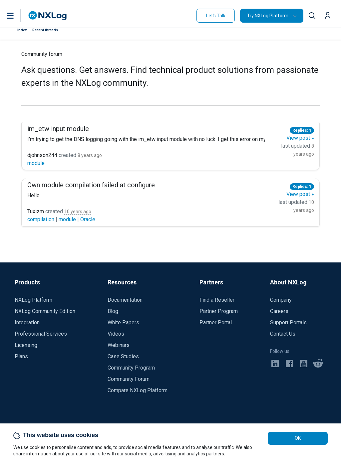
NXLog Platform (33, 300)
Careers (279, 311)
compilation (41, 219)
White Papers (123, 322)
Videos (116, 334)
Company (281, 300)
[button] (17, 15)
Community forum (41, 54)
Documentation (125, 300)
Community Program (131, 368)
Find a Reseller (216, 300)
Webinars (119, 345)
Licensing (26, 345)
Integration (27, 322)
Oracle (87, 219)
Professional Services (41, 334)
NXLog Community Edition (45, 311)
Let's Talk (215, 15)
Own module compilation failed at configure (91, 185)
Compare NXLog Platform (138, 390)
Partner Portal (215, 322)
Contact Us (282, 334)
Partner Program (218, 311)
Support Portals (288, 322)
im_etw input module (58, 129)
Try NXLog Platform (267, 15)
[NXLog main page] (47, 15)
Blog (113, 311)
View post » (300, 138)
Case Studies (123, 356)
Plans (21, 356)
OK (298, 438)
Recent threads (45, 30)
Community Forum (129, 379)
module (36, 163)
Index (22, 30)
